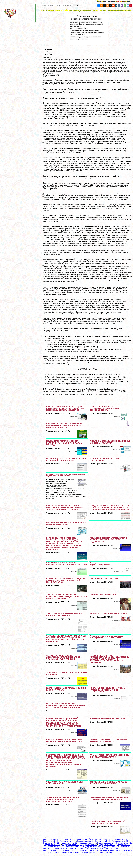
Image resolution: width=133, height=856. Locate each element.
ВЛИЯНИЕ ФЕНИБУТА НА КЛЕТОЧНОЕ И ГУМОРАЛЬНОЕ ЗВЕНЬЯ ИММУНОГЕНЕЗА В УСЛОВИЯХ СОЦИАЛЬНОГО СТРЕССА (64, 507)
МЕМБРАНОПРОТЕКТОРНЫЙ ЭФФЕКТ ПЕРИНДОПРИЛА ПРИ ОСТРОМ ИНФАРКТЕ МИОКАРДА (64, 443)
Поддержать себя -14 (105, 843)
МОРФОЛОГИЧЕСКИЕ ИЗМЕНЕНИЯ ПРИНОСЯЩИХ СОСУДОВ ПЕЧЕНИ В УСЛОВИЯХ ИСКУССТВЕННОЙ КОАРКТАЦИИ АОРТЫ (66, 705)
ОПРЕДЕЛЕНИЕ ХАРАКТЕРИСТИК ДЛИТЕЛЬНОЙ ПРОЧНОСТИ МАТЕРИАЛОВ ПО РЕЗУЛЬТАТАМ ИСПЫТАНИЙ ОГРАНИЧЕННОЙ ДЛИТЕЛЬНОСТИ (109, 507)
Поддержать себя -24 (110, 847)
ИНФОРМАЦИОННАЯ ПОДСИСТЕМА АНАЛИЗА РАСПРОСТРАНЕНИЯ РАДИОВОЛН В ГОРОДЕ (65, 740)
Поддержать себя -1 (50, 839)
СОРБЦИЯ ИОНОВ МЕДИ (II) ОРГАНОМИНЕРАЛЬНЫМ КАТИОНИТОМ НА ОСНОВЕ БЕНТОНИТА (107, 408)
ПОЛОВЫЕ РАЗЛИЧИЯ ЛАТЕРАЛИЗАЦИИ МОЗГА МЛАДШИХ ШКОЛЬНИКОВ (66, 523)
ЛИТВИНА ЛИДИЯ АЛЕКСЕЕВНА (103, 595)
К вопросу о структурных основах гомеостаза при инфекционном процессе (108, 740)
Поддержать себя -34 (123, 850)
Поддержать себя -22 (73, 847)
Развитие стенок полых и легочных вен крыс (108, 613)
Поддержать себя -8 (85, 841)
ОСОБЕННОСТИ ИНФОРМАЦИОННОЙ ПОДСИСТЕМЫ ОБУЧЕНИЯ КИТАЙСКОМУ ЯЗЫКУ (66, 564)
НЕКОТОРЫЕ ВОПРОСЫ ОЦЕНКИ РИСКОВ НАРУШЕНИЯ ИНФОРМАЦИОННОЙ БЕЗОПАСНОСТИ (107, 690)
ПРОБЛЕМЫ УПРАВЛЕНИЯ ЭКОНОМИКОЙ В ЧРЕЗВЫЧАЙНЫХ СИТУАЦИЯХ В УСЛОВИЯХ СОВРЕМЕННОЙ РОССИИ (64, 425)
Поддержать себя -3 (85, 839)
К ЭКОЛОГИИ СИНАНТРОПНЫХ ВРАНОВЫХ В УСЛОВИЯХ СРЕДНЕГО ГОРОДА (108, 783)
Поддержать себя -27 (77, 848)
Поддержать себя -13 (87, 843)
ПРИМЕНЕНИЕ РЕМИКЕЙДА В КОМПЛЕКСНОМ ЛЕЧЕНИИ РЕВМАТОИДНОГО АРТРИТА (109, 798)
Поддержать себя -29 (113, 848)
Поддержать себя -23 (91, 847)
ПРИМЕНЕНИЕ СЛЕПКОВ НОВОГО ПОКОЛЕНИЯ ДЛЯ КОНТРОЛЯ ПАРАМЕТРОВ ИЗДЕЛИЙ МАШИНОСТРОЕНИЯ (65, 580)
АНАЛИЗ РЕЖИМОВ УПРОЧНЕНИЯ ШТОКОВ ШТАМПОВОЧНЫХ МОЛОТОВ (64, 614)
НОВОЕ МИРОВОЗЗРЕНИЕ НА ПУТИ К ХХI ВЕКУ (109, 718)
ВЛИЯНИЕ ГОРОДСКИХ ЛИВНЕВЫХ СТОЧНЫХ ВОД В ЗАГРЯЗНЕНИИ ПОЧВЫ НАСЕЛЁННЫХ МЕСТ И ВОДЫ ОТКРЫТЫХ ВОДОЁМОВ (65, 408)
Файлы (49, 54)
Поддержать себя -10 (120, 841)
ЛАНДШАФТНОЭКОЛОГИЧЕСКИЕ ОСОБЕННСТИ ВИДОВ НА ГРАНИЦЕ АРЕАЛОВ (109, 756)
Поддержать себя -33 (105, 850)
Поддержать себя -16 (52, 845)
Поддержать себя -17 (70, 845)
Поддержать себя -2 (67, 839)
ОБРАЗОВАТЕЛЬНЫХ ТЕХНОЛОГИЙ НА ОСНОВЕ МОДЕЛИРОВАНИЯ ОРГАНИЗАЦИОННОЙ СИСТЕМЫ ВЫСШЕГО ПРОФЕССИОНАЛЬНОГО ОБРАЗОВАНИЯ (66, 638)
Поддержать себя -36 (70, 852)
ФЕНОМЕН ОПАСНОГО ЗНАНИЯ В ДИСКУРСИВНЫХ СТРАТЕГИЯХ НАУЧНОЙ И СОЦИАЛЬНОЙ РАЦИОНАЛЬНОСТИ (64, 657)
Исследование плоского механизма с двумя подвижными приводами (108, 564)
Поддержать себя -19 (107, 845)
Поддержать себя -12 (69, 843)
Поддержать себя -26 (59, 848)
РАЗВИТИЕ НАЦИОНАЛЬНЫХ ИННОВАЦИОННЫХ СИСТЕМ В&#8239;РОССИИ (110, 442)
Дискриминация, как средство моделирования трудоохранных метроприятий (65, 475)
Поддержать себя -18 (88, 845)
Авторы (49, 49)
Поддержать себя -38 (107, 852)
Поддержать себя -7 (67, 841)
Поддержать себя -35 (52, 852)
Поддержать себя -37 (88, 852)
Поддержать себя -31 (69, 850)
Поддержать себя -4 (102, 839)
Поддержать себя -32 (87, 850)
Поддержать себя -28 (95, 848)
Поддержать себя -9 (102, 841)
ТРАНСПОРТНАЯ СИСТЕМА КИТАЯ (104, 578)
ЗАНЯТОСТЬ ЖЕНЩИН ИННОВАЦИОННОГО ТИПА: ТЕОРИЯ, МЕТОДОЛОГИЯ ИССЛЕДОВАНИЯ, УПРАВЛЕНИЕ (64, 799)
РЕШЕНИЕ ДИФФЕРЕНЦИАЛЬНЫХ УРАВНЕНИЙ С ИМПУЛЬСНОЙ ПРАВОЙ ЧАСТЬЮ (66, 459)
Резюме (50, 52)
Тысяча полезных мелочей (115, 1)
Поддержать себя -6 (50, 841)
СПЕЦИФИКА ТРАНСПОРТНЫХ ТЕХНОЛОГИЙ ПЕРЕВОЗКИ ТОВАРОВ (65, 783)
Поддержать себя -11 (51, 843)
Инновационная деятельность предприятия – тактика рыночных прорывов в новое (108, 637)
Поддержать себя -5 (119, 839)
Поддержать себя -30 (51, 850)
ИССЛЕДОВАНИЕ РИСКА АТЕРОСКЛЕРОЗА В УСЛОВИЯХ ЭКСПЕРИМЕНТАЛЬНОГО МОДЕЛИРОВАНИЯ (108, 540)
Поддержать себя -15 (123, 843)
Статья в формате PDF (51, 75)
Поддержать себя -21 (55, 847)
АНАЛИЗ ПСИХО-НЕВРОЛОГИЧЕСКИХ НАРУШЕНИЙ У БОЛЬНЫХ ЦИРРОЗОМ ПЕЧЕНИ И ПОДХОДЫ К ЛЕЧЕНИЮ (66, 596)
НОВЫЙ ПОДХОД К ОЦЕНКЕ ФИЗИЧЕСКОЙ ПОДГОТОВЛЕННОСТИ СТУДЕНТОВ (107, 822)
